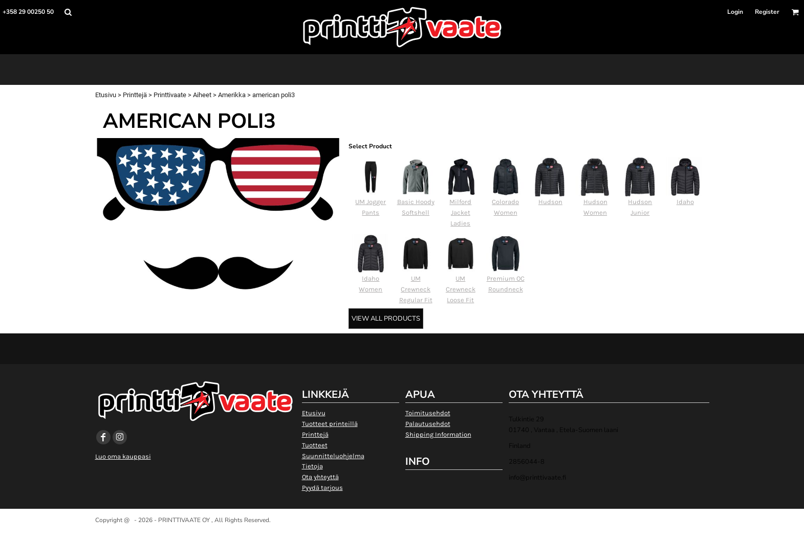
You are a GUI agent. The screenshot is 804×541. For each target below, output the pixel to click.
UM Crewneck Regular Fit (415, 289)
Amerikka (232, 95)
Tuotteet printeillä (330, 423)
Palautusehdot (427, 423)
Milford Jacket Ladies (460, 212)
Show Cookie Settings (402, 533)
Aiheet (202, 95)
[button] (68, 12)
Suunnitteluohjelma (333, 456)
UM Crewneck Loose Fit (460, 289)
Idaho (685, 202)
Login (735, 12)
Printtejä (135, 95)
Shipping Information (438, 434)
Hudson (550, 202)
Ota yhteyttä (320, 477)
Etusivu (105, 95)
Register (767, 12)
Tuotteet (315, 445)
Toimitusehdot (427, 413)
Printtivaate (170, 95)
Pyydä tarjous (322, 487)
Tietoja (312, 466)
